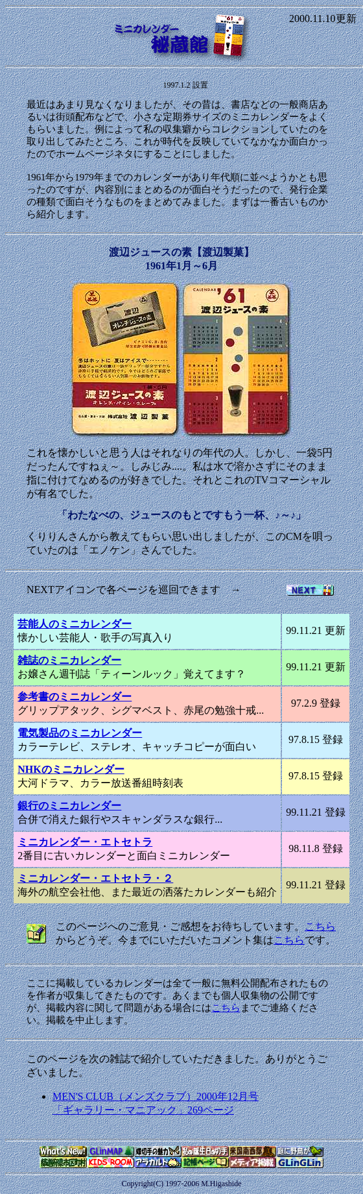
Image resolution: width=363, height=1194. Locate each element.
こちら (320, 926)
